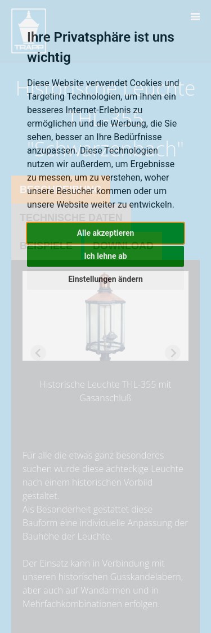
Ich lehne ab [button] (105, 256)
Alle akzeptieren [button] (105, 232)
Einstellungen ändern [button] (105, 279)
